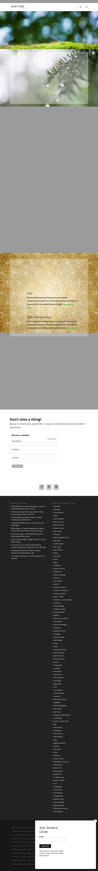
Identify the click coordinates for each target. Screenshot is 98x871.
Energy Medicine (58, 612)
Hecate (55, 643)
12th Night (56, 506)
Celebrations (57, 572)
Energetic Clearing (59, 609)
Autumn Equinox (58, 544)
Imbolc (55, 646)
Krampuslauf (57, 665)
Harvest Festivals (58, 637)
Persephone (57, 731)
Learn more (72, 328)
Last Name (16, 458)
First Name (16, 449)
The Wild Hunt (58, 793)
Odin (54, 724)
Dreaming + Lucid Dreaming (62, 600)
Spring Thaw (57, 774)
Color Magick (57, 581)
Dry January (57, 603)
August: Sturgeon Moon (61, 537)
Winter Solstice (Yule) (60, 808)
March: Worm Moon (60, 699)
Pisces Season (58, 734)
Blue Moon (57, 556)
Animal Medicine (58, 519)
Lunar (55, 687)
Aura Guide (57, 541)
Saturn (55, 752)
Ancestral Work (58, 513)
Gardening (56, 628)
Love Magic (57, 681)
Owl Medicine (57, 727)
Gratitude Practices (59, 631)
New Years (56, 712)
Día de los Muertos (59, 594)
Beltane (55, 553)
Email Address (17, 441)
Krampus (56, 662)
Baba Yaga (56, 547)
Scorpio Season (58, 759)
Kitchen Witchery (58, 659)
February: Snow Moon (60, 618)
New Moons (57, 709)
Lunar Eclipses (58, 690)
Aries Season (57, 531)
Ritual (55, 740)
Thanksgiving (57, 787)
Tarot (55, 783)
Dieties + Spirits (58, 597)
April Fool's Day (58, 522)
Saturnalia (56, 755)
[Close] (95, 830)
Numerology (57, 718)
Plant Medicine (58, 737)
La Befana (56, 668)
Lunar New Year (58, 693)
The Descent (57, 790)
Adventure (56, 509)
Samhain (56, 746)
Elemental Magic (58, 606)
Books (55, 559)
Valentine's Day (58, 799)
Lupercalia (56, 696)
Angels (55, 516)
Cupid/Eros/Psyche (59, 587)
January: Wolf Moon (59, 650)
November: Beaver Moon (61, 715)
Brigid (55, 562)
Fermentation (57, 622)
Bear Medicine (58, 550)
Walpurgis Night (58, 805)
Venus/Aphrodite (58, 802)
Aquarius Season (58, 528)
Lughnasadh (57, 684)
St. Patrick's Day (58, 777)
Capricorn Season (59, 569)
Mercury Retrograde (60, 706)
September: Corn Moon (61, 762)
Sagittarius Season (59, 743)
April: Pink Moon (58, 525)
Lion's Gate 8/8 (58, 678)
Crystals (56, 584)
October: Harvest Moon (61, 721)
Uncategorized (58, 796)
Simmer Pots (57, 768)
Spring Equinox (58, 771)
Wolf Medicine (58, 811)
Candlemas (57, 565)
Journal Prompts (58, 653)
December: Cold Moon (60, 590)
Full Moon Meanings (60, 625)
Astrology (56, 534)
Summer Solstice (58, 780)
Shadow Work (57, 765)
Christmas (56, 578)
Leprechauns (57, 671)
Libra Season (57, 674)
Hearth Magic (57, 640)
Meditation (56, 702)
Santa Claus (57, 749)
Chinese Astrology (59, 575)
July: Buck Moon (58, 656)
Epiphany (56, 615)
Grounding (56, 634)
